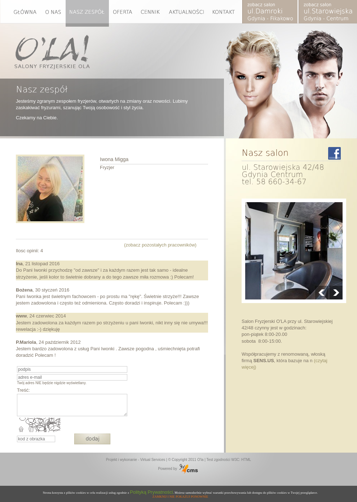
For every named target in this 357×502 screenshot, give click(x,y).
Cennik (150, 13)
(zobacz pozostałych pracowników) (160, 245)
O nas (53, 13)
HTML (246, 460)
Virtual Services (152, 460)
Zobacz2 (327, 13)
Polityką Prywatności (151, 492)
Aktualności (186, 13)
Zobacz (270, 13)
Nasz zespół (87, 13)
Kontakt (225, 13)
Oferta (122, 13)
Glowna (20, 13)
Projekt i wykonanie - (123, 460)
